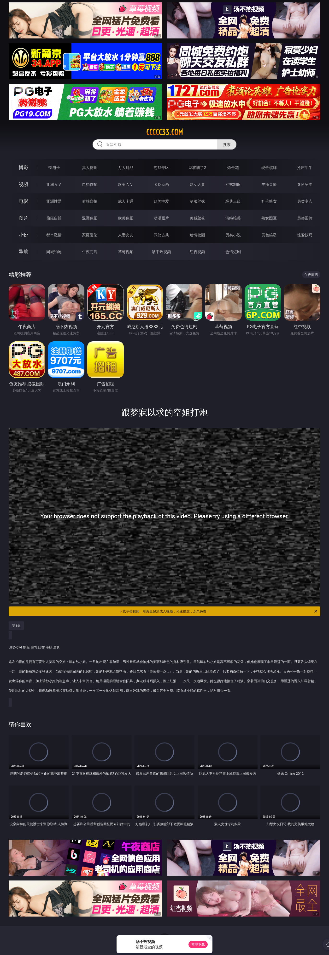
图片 (23, 218)
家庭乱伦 (89, 234)
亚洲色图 (89, 218)
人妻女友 (125, 234)
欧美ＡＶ (125, 184)
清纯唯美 (233, 218)
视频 (23, 184)
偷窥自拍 (54, 218)
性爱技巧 (304, 234)
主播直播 (269, 184)
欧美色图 (125, 218)
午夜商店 (89, 251)
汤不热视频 (161, 251)
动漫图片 (161, 218)
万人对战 (125, 167)
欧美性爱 (161, 201)
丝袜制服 (233, 184)
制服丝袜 (197, 201)
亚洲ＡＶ (54, 184)
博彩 (23, 167)
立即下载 (198, 944)
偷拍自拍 (89, 201)
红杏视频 (197, 251)
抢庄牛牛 (304, 167)
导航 (23, 251)
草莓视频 (125, 251)
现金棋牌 (269, 167)
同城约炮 (54, 251)
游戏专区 (161, 167)
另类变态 (304, 201)
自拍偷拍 (89, 184)
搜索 (227, 144)
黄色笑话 (269, 234)
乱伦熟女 (269, 201)
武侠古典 (161, 234)
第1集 (16, 625)
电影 (23, 201)
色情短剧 (233, 251)
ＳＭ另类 (304, 184)
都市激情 (54, 234)
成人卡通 (125, 201)
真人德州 (89, 167)
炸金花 (233, 167)
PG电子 (53, 167)
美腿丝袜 (197, 218)
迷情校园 (197, 234)
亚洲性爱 (54, 201)
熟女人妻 (197, 184)
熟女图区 (269, 218)
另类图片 (304, 218)
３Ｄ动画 (161, 184)
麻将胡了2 (197, 167)
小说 (23, 234)
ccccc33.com (164, 132)
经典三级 (233, 201)
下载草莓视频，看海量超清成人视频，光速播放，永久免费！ (218, 611)
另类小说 (233, 234)
